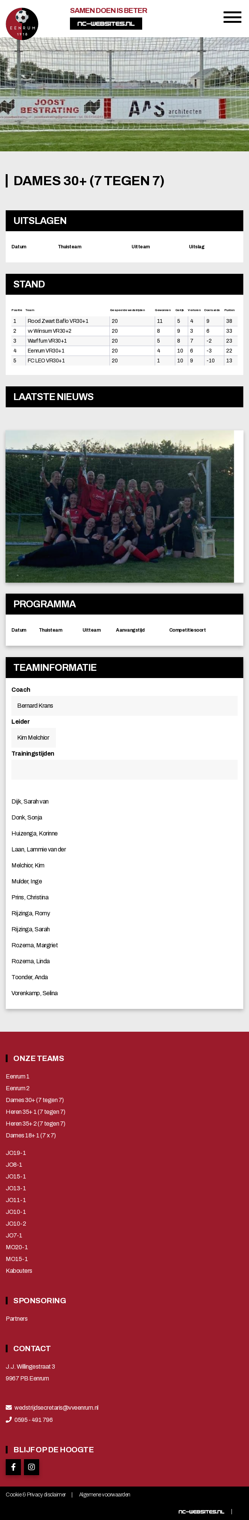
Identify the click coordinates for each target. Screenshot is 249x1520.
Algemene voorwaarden (104, 1495)
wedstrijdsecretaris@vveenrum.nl (56, 1408)
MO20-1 (17, 1247)
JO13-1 (16, 1188)
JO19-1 (16, 1153)
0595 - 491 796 (33, 1420)
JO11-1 (16, 1200)
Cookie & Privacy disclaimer (36, 1495)
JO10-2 (16, 1224)
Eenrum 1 (17, 1077)
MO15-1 (17, 1259)
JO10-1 (16, 1212)
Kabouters (19, 1271)
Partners (16, 1319)
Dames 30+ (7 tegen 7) (35, 1100)
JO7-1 (14, 1236)
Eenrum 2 (17, 1088)
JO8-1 (14, 1165)
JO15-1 (16, 1177)
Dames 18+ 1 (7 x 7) (31, 1135)
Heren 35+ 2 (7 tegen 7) (35, 1124)
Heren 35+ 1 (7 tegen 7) (35, 1112)
